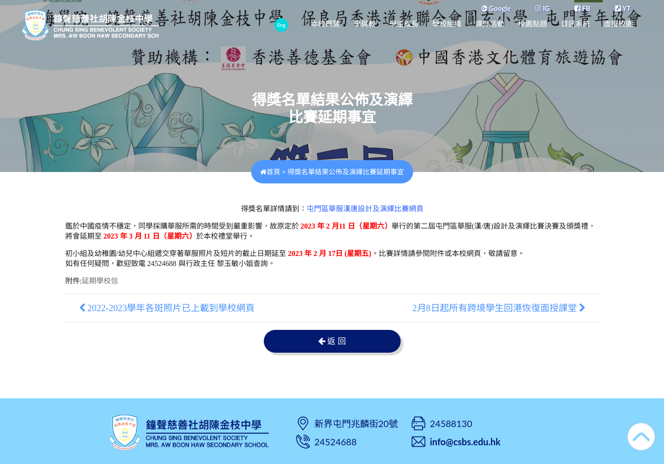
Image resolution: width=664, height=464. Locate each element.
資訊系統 (575, 24)
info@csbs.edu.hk (465, 441)
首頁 (270, 171)
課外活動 (489, 24)
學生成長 (403, 24)
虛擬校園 (618, 24)
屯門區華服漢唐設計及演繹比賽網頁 (365, 209)
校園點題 (532, 24)
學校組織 (446, 24)
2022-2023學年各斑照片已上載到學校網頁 (167, 308)
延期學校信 (100, 281)
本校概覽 (325, 24)
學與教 (365, 24)
